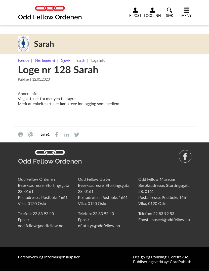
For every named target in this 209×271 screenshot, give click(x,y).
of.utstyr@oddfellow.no (99, 225)
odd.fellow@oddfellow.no (40, 225)
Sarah (80, 60)
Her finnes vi (45, 60)
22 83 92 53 (163, 213)
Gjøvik (65, 60)
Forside (23, 60)
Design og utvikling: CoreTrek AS (161, 256)
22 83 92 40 (43, 213)
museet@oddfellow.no (170, 219)
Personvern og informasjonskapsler (49, 256)
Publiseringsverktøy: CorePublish (162, 261)
